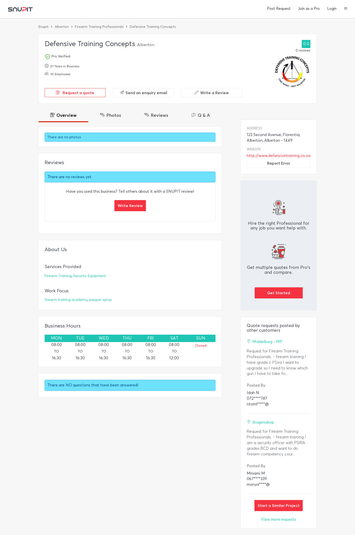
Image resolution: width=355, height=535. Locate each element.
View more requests (278, 519)
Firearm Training (58, 276)
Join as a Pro (309, 8)
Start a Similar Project (279, 505)
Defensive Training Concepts (153, 27)
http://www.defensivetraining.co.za (278, 155)
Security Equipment (89, 276)
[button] (345, 9)
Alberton (62, 27)
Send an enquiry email (143, 92)
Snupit (43, 27)
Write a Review (212, 92)
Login (332, 8)
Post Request (279, 8)
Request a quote (75, 92)
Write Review (130, 205)
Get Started (278, 292)
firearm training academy (66, 300)
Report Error (278, 163)
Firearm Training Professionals (99, 27)
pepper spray (100, 300)
